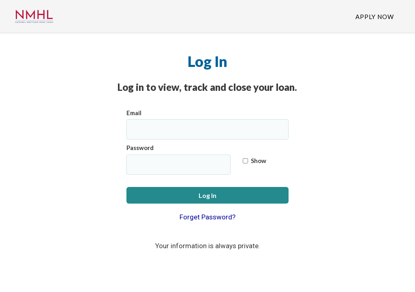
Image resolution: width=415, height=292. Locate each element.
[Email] (207, 129)
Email (133, 112)
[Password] (178, 165)
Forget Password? (207, 217)
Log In (207, 195)
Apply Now (374, 16)
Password (140, 147)
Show (254, 160)
